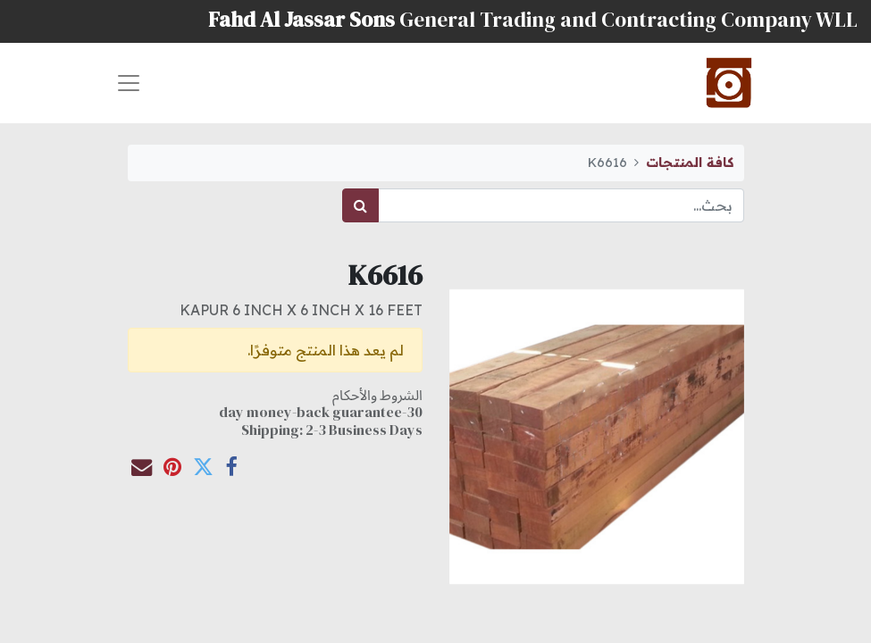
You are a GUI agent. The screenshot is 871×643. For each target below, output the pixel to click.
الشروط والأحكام (377, 395)
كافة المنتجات (689, 162)
